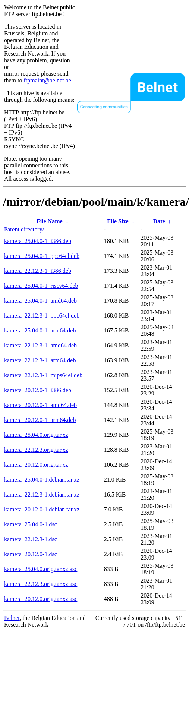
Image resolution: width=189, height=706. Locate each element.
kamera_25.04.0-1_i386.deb (37, 241)
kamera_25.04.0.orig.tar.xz (36, 435)
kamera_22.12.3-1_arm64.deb (40, 360)
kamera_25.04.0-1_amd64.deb (40, 300)
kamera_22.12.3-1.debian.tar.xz (41, 494)
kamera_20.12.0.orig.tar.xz (36, 464)
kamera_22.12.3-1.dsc (30, 539)
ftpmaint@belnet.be (47, 80)
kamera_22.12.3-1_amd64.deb (40, 345)
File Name (50, 221)
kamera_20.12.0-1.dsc (30, 554)
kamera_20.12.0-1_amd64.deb (40, 405)
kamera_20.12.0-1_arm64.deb (40, 420)
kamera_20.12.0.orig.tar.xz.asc (40, 599)
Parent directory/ (24, 229)
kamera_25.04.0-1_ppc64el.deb (41, 256)
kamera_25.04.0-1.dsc (30, 524)
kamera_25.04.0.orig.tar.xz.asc (40, 569)
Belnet (12, 618)
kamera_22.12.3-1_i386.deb (37, 271)
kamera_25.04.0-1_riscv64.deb (41, 286)
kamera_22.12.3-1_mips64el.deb (43, 375)
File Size (117, 221)
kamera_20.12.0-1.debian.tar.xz (41, 509)
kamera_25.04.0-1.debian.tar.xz (41, 479)
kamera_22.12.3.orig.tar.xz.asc (40, 584)
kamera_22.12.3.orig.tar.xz (36, 450)
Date (159, 221)
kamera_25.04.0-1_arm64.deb (40, 330)
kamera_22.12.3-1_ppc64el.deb (41, 315)
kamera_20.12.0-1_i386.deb (37, 390)
